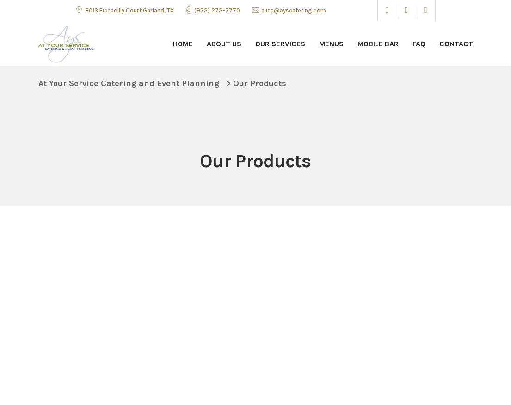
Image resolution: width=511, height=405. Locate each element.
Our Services (280, 43)
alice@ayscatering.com (293, 10)
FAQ (418, 43)
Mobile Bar (378, 43)
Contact (456, 43)
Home (183, 43)
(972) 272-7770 (217, 10)
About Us (224, 43)
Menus (331, 43)
